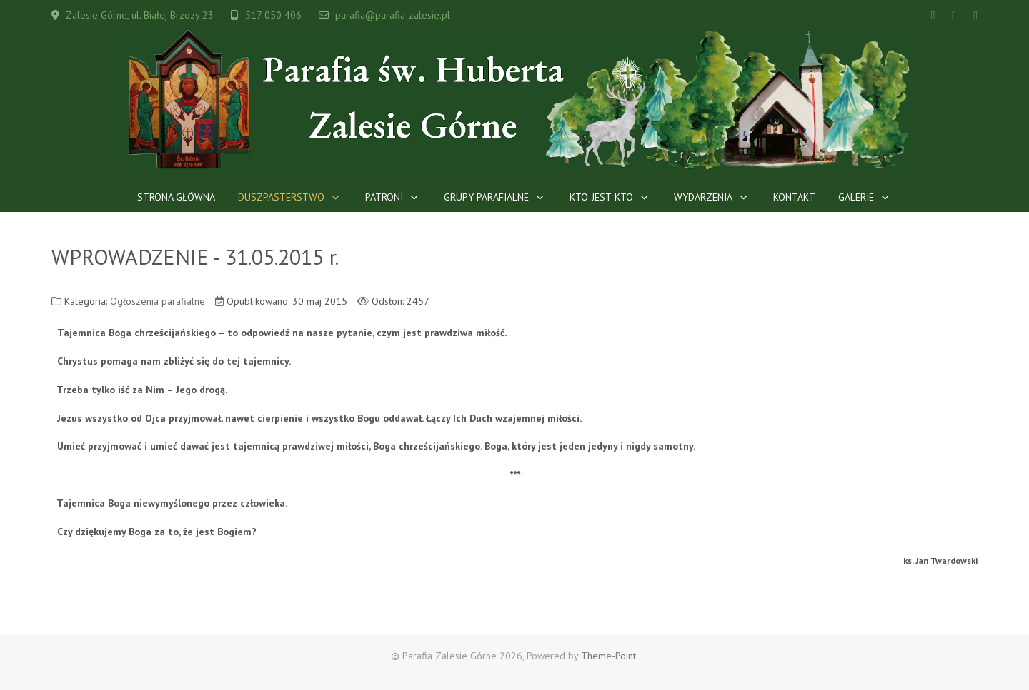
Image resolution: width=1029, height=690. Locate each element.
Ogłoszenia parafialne (157, 301)
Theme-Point (608, 655)
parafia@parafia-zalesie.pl (392, 15)
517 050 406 (273, 15)
